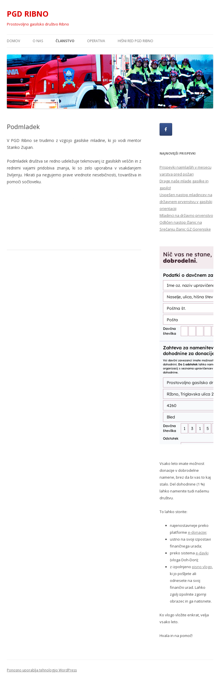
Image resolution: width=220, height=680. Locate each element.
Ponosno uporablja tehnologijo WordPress (42, 670)
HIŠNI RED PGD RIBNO (135, 40)
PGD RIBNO (27, 14)
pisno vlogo (202, 566)
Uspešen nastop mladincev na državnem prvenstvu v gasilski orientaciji (186, 201)
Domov (13, 40)
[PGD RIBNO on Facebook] (166, 129)
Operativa (96, 40)
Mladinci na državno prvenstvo (186, 215)
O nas (38, 40)
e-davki (202, 553)
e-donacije (197, 532)
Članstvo (65, 40)
